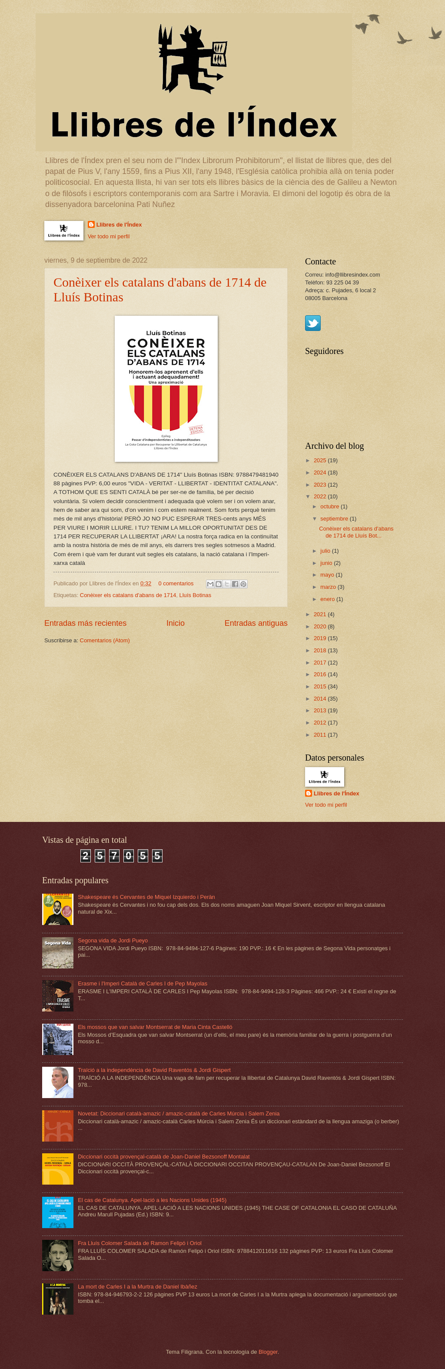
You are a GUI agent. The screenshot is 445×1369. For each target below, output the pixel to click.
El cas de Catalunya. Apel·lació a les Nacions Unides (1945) (152, 1200)
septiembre (334, 518)
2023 (321, 484)
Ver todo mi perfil (109, 236)
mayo (327, 574)
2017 (321, 662)
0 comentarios (176, 583)
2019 (321, 638)
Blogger (268, 1352)
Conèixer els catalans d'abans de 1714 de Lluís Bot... (356, 531)
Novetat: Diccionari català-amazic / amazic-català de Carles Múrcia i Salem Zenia (178, 1113)
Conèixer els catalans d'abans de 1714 (128, 595)
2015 (321, 686)
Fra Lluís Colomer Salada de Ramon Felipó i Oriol (140, 1243)
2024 (321, 472)
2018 (321, 650)
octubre (330, 506)
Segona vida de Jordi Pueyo (113, 940)
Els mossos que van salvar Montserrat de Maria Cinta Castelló (155, 1027)
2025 (321, 460)
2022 (321, 496)
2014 (321, 698)
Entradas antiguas (256, 623)
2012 (321, 722)
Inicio (175, 623)
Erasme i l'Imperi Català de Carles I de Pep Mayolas (142, 983)
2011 (321, 734)
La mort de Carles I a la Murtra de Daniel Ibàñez (137, 1286)
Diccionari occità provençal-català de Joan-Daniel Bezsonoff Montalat (164, 1156)
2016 (321, 674)
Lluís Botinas (195, 595)
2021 (321, 614)
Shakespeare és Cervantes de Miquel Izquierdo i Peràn (146, 897)
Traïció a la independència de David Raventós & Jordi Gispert (154, 1070)
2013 (321, 710)
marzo (328, 587)
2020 (321, 626)
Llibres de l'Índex (119, 224)
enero (328, 599)
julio (326, 551)
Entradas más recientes (85, 623)
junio (327, 563)
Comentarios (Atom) (105, 640)
